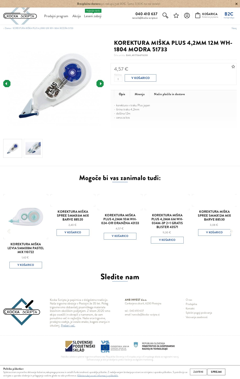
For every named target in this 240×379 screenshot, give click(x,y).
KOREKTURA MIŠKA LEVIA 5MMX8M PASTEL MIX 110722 (26, 248)
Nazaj (234, 28)
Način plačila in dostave (169, 94)
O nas (189, 300)
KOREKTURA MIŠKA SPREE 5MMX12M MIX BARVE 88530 (214, 215)
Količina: (118, 74)
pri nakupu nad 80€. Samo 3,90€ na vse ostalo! (118, 4)
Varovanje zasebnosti (196, 317)
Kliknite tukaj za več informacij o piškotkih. (97, 375)
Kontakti (190, 308)
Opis (122, 94)
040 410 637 (146, 14)
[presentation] (6, 83)
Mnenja (140, 94)
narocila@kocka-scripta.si (145, 17)
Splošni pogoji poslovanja (199, 313)
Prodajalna (191, 304)
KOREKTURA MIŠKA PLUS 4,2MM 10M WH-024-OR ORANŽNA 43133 (120, 219)
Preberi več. (68, 325)
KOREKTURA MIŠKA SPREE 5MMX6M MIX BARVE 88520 (73, 215)
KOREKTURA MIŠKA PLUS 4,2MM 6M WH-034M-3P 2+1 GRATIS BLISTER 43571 (167, 221)
